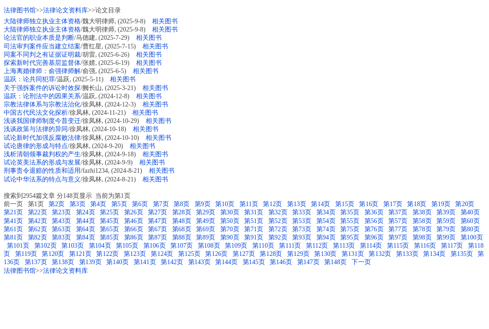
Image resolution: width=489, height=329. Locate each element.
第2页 (57, 204)
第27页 (157, 212)
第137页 (36, 262)
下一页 (361, 262)
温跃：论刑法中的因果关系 (42, 96)
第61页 (13, 229)
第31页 (253, 212)
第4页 (98, 204)
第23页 (61, 212)
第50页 (229, 221)
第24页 (85, 212)
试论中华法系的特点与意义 (42, 179)
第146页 (281, 262)
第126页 (216, 253)
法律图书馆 (20, 10)
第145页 (254, 262)
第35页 (349, 212)
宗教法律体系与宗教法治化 (42, 104)
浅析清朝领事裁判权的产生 (42, 154)
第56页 (374, 221)
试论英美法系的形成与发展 (42, 162)
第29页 (205, 212)
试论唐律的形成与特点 (36, 146)
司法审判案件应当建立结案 (42, 46)
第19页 (441, 204)
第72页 (278, 229)
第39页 (446, 212)
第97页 (398, 237)
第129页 (298, 253)
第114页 (371, 245)
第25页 (109, 212)
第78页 (422, 229)
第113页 (344, 245)
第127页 (244, 253)
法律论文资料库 (65, 10)
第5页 (119, 204)
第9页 (203, 204)
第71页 (253, 229)
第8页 (182, 204)
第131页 (353, 253)
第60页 (470, 221)
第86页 (133, 237)
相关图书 (165, 21)
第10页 (224, 204)
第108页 (209, 245)
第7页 (161, 204)
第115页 (398, 245)
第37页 (398, 212)
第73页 (301, 229)
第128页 (271, 253)
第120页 (53, 253)
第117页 (452, 245)
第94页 (326, 237)
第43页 (61, 221)
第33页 (301, 212)
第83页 (61, 237)
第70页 (229, 229)
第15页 (344, 204)
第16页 (368, 204)
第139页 (90, 262)
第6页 (140, 204)
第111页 (290, 245)
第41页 (13, 221)
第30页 (229, 212)
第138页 (63, 262)
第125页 (189, 253)
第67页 (157, 229)
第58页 (422, 221)
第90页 (229, 237)
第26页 (133, 212)
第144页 (226, 262)
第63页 (61, 229)
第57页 (398, 221)
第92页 (278, 237)
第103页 (72, 245)
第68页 (181, 229)
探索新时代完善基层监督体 (42, 62)
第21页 (13, 212)
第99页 (446, 237)
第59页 (446, 221)
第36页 (374, 212)
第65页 (109, 229)
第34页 (326, 212)
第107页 (181, 245)
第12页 (272, 204)
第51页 (253, 221)
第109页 (236, 245)
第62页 (37, 229)
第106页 (154, 245)
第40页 (470, 212)
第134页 (434, 253)
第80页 (470, 229)
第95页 (349, 237)
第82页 (37, 237)
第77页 (398, 229)
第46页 (133, 221)
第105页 (127, 245)
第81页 (13, 237)
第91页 (253, 237)
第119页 (26, 253)
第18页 (416, 204)
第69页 (205, 229)
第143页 (199, 262)
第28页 (181, 212)
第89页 (205, 237)
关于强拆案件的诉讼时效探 (42, 88)
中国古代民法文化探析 (36, 112)
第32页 (278, 212)
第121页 (80, 253)
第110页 (263, 245)
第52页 (278, 221)
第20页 (464, 204)
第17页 (392, 204)
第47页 (157, 221)
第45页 (109, 221)
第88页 (181, 237)
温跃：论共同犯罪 (29, 79)
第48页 (181, 221)
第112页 (317, 245)
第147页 (308, 262)
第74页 (326, 229)
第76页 (374, 229)
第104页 (100, 245)
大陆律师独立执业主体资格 (42, 21)
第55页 (349, 221)
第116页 (425, 245)
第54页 (326, 221)
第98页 (422, 237)
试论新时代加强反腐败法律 (42, 137)
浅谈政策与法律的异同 (36, 129)
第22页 (37, 212)
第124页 (162, 253)
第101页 (18, 245)
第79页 (446, 229)
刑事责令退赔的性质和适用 (42, 170)
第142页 (172, 262)
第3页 (78, 204)
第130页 (325, 253)
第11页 (248, 204)
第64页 (85, 229)
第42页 (37, 221)
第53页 (301, 221)
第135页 (462, 253)
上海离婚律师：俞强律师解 (42, 71)
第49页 (205, 221)
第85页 (109, 237)
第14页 (320, 204)
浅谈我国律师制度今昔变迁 (42, 120)
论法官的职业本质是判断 (39, 37)
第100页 (472, 237)
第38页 (422, 212)
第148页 (335, 262)
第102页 (45, 245)
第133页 (407, 253)
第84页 (85, 237)
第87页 (157, 237)
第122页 (107, 253)
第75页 (349, 229)
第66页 (133, 229)
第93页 (301, 237)
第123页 (135, 253)
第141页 (145, 262)
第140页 (117, 262)
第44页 (85, 221)
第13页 (296, 204)
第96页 (374, 237)
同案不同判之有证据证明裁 (42, 54)
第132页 (380, 253)
